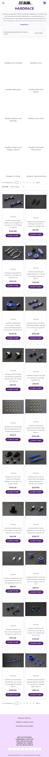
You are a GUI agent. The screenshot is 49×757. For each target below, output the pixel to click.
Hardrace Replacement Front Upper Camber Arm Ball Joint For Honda (13, 530)
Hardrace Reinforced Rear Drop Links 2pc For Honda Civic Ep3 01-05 (13, 632)
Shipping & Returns (24, 726)
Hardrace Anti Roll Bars (13, 63)
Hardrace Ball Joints (13, 90)
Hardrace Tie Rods (13, 176)
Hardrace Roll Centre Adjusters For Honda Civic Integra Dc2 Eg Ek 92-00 (36, 530)
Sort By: (5, 187)
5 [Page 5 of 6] (30, 182)
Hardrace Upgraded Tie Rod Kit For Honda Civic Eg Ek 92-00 (13, 275)
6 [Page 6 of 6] (33, 182)
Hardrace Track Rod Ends (36, 176)
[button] (24, 33)
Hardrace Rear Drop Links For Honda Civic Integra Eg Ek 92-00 (35, 378)
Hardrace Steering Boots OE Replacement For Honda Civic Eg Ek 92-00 (36, 224)
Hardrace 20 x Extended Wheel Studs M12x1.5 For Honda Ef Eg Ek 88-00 (13, 429)
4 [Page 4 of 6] (27, 182)
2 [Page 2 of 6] (20, 182)
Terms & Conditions (24, 722)
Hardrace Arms (36, 63)
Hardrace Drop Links (36, 118)
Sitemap (38, 755)
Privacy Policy (24, 718)
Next (38, 182)
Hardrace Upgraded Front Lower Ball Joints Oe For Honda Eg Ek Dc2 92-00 (13, 580)
